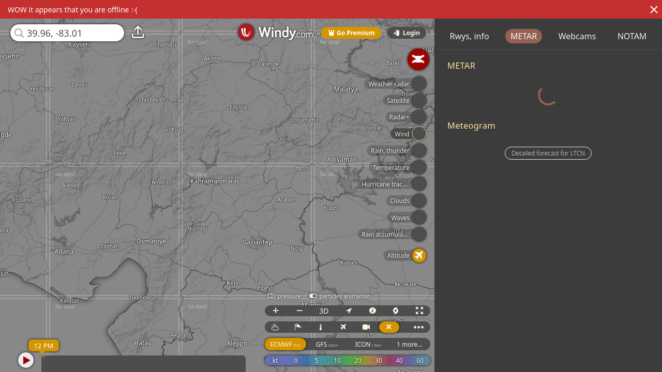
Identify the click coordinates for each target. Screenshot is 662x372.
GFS (351, 344)
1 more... (433, 344)
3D (347, 311)
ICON (392, 344)
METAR (582, 36)
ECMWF (309, 344)
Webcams (636, 36)
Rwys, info (528, 36)
